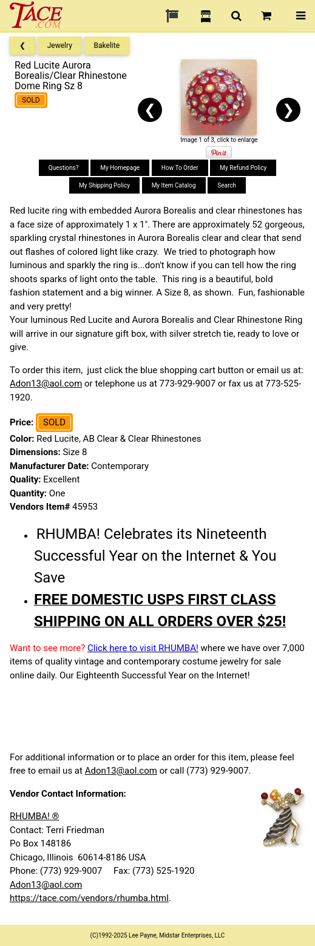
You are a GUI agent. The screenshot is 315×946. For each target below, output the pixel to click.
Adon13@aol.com (46, 383)
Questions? (64, 167)
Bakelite (107, 45)
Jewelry (59, 45)
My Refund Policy (243, 167)
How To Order (179, 167)
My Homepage (120, 167)
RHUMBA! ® (34, 816)
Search (226, 185)
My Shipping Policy (104, 185)
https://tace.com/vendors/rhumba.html (89, 898)
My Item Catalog (174, 185)
